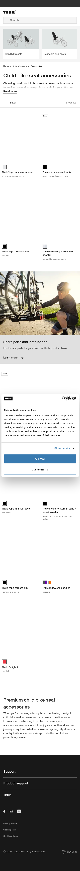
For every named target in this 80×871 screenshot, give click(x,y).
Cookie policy (9, 829)
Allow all (40, 458)
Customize (40, 469)
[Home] (15, 12)
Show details (62, 448)
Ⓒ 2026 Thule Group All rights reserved (24, 851)
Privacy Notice (10, 823)
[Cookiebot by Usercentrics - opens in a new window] (61, 398)
